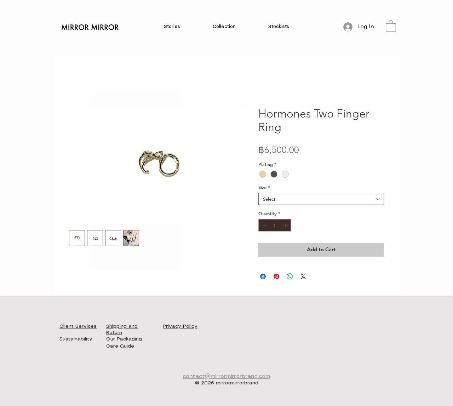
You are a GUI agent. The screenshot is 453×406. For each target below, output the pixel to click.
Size (264, 187)
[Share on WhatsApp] (290, 276)
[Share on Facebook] (263, 276)
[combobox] (321, 199)
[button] (172, 27)
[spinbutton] (275, 225)
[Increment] (286, 225)
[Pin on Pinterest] (276, 276)
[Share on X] (303, 276)
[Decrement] (263, 225)
